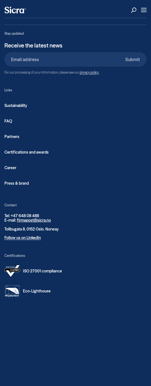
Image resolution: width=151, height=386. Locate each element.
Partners (11, 136)
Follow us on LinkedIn (22, 237)
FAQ (8, 121)
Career (10, 167)
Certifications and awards (26, 152)
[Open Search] (134, 10)
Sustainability (15, 105)
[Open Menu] (144, 10)
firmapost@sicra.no (34, 220)
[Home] (15, 10)
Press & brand (16, 183)
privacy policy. (89, 72)
